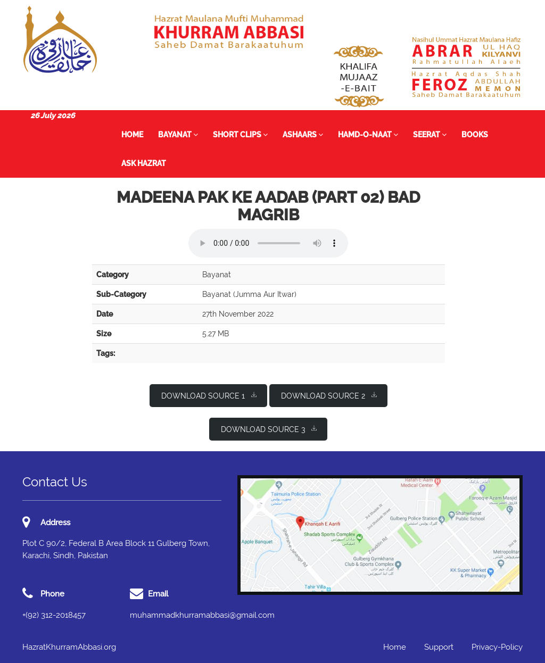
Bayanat (178, 134)
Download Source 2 (329, 395)
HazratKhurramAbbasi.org (69, 647)
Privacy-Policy (497, 647)
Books (474, 134)
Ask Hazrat (143, 163)
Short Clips (240, 134)
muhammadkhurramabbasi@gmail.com (202, 615)
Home (132, 134)
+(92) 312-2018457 (54, 615)
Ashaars (303, 134)
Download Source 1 (209, 395)
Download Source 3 (269, 429)
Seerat (430, 134)
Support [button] (438, 647)
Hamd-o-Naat (368, 134)
